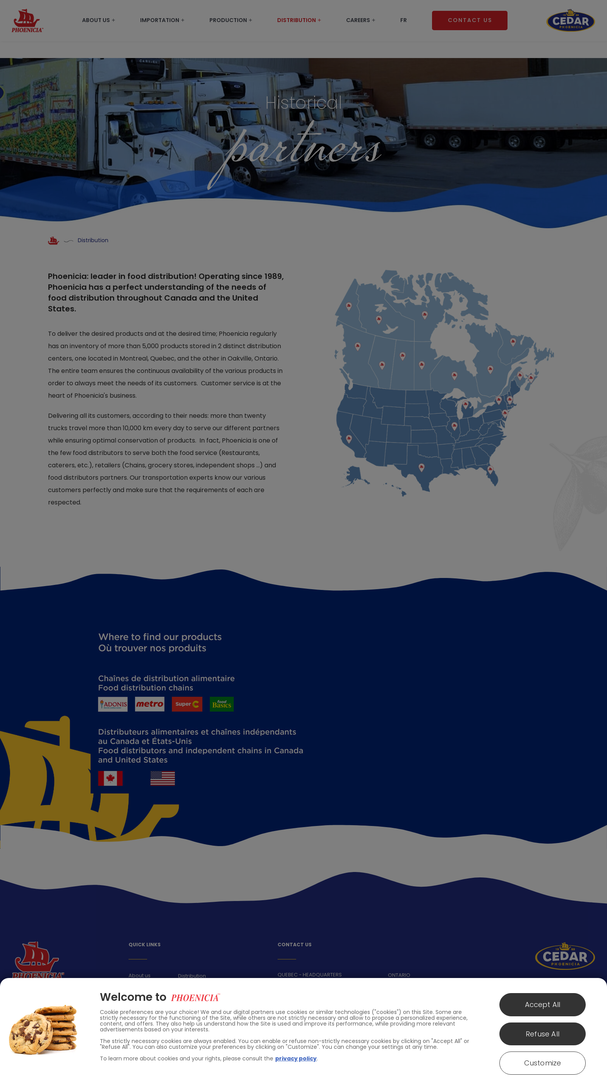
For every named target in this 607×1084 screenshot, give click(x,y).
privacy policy (296, 1058)
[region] (303, 1031)
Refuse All (542, 1034)
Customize (542, 1063)
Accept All (543, 1004)
